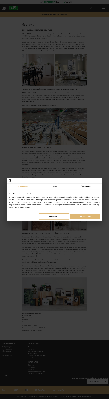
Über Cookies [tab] (86, 186)
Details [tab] (54, 186)
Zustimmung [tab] (23, 186)
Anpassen (54, 216)
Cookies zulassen (85, 216)
